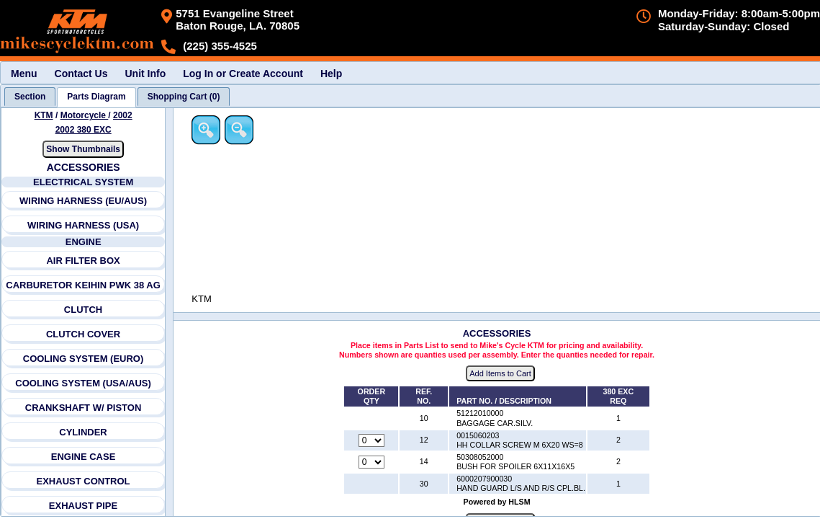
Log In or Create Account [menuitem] (243, 73)
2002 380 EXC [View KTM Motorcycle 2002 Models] (83, 130)
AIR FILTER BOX (83, 260)
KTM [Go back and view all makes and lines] (44, 115)
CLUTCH (83, 309)
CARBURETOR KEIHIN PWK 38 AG (83, 285)
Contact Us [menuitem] (81, 73)
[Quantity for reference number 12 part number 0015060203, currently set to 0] (372, 440)
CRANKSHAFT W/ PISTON (83, 407)
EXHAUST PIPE (83, 505)
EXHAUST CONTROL (83, 481)
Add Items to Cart (502, 374)
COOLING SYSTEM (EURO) (83, 358)
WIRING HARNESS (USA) (83, 225)
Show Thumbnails (84, 149)
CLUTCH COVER (83, 334)
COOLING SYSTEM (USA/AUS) (84, 383)
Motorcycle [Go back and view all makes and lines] (84, 115)
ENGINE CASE (83, 456)
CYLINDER (83, 432)
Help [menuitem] (331, 73)
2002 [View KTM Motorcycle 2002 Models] (122, 115)
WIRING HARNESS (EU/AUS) (83, 200)
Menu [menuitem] (24, 73)
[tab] (29, 96)
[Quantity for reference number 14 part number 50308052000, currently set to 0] (372, 462)
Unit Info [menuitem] (145, 73)
